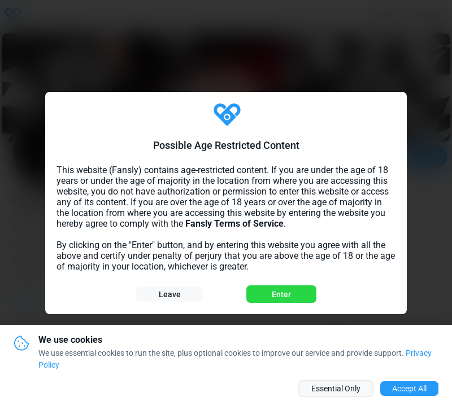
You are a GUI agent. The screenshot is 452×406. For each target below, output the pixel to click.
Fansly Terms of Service (234, 223)
